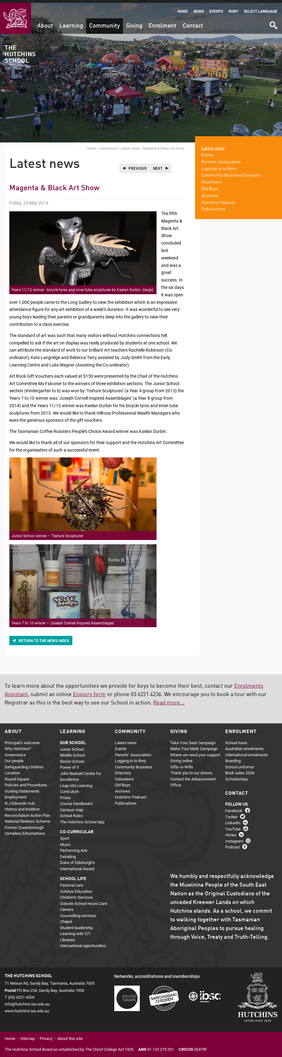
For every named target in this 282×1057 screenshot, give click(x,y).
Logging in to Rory (218, 166)
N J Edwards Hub (20, 800)
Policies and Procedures (26, 782)
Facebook (234, 808)
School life (73, 876)
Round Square (17, 776)
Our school (73, 740)
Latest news (130, 145)
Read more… (168, 700)
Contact (193, 23)
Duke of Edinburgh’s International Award (77, 863)
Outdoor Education (76, 888)
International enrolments (246, 751)
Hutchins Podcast (218, 199)
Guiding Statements (22, 788)
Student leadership (76, 924)
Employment (15, 794)
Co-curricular (76, 829)
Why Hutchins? (18, 746)
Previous (138, 165)
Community (104, 23)
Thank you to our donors (191, 770)
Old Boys (209, 186)
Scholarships (236, 776)
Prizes (65, 794)
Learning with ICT (75, 930)
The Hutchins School (20, 55)
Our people (14, 758)
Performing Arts (74, 847)
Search (273, 20)
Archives (209, 193)
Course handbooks (76, 800)
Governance (15, 751)
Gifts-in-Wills (181, 764)
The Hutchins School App (82, 818)
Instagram (234, 838)
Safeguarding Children (24, 764)
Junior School (72, 746)
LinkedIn (232, 820)
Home (182, 8)
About (45, 23)
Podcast (232, 844)
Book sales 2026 (239, 770)
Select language (260, 8)
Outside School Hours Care (83, 900)
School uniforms (239, 764)
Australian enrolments (244, 746)
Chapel (66, 918)
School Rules (71, 813)
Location (12, 770)
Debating (68, 853)
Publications (213, 206)
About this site (70, 1035)
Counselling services (78, 912)
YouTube (233, 826)
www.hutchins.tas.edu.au (27, 1008)
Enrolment (162, 23)
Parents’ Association (221, 159)
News (198, 8)
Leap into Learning (76, 782)
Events (216, 8)
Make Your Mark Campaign (194, 746)
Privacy (46, 1035)
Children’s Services (76, 894)
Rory (233, 8)
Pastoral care (71, 882)
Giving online (181, 758)
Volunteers (211, 179)
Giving (134, 23)
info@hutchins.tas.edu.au (27, 1001)
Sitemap (27, 1035)
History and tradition (22, 806)
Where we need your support (195, 751)
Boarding (233, 758)
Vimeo (230, 832)
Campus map (71, 806)
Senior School (72, 758)
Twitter (231, 814)
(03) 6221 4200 (21, 994)
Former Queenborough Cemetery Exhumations (25, 827)
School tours (236, 739)
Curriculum (69, 788)
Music (65, 841)
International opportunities (83, 943)
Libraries (67, 936)
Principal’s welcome (22, 739)
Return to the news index (44, 637)
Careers (67, 906)
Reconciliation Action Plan (27, 812)
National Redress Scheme (27, 818)
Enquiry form (89, 692)
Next (157, 165)
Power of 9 (69, 764)
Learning (71, 23)
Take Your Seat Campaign (193, 739)
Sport (64, 835)
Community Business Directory (231, 172)
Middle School (72, 752)
